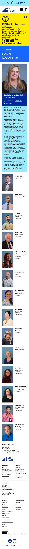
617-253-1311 (5, 494)
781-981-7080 (18, 477)
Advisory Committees (7, 522)
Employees (18, 507)
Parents (18, 504)
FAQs (3, 509)
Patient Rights (5, 513)
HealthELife (5, 507)
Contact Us (5, 504)
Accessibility (5, 517)
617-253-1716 (18, 101)
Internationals (19, 509)
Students (18, 502)
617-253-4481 (8, 41)
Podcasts (4, 526)
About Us (7, 50)
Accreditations (6, 519)
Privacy (4, 515)
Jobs (3, 524)
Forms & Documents (7, 511)
